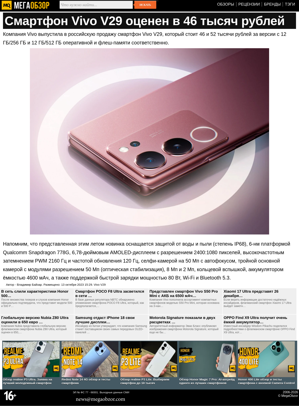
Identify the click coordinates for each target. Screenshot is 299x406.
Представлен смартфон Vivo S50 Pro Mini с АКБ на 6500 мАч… (184, 293)
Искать (145, 4)
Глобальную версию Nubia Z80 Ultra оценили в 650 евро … (35, 320)
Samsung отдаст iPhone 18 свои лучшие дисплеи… (105, 320)
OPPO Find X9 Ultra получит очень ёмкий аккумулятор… (255, 320)
